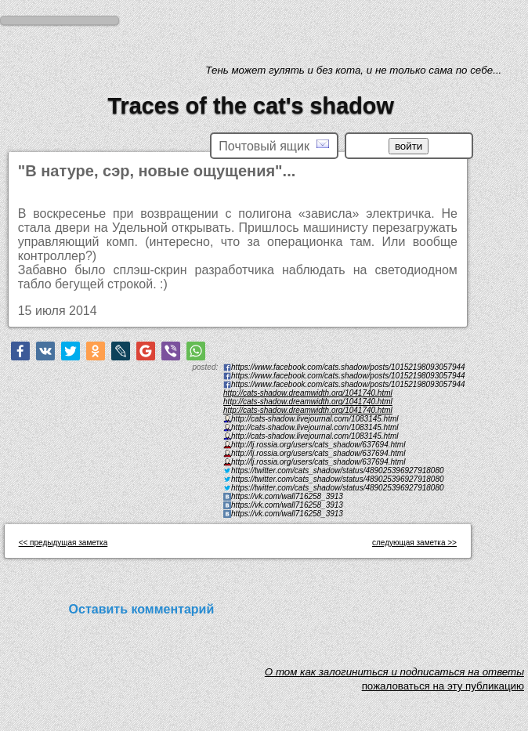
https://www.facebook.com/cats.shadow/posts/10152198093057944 (348, 384)
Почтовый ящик (273, 145)
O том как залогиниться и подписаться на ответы (394, 676)
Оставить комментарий (142, 609)
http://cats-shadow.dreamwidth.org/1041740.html (307, 393)
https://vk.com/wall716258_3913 (287, 513)
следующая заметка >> (414, 542)
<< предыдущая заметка (63, 542)
